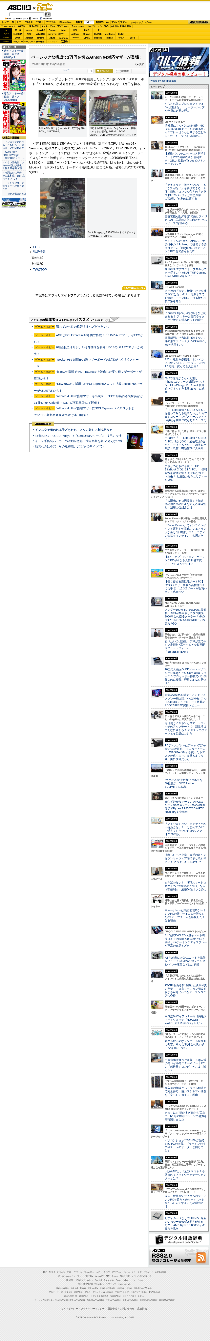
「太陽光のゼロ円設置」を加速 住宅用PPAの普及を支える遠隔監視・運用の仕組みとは (185, 504)
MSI (75, 30)
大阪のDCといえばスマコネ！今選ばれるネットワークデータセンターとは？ (185, 1175)
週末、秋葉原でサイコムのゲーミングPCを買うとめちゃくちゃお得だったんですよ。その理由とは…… (185, 1201)
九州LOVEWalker (130, 1300)
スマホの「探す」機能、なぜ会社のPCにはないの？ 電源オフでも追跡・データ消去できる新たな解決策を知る (185, 296)
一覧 (90, 71)
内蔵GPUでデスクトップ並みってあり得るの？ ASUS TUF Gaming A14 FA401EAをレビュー (186, 273)
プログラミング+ (94, 26)
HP (98, 30)
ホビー (89, 22)
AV (107, 22)
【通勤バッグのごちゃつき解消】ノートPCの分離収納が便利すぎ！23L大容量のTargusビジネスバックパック (185, 158)
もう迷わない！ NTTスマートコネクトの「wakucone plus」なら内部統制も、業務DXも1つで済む (185, 886)
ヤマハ (121, 38)
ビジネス (28, 22)
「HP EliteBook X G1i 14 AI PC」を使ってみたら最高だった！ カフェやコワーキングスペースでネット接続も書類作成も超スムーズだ (186, 415)
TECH (39, 22)
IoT (19, 22)
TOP (45, 1272)
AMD (29, 34)
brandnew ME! (64, 41)
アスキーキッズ (8, 26)
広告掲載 (142, 1308)
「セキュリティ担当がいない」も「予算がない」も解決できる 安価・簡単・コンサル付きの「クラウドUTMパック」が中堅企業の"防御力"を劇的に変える (185, 191)
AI (13, 22)
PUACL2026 (126, 26)
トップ (5, 22)
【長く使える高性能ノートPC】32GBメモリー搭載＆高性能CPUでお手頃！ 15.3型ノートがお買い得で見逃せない (186, 586)
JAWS (17, 38)
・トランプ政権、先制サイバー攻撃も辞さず (13, 186)
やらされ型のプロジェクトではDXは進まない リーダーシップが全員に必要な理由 (185, 107)
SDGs (106, 26)
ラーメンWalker (42, 1300)
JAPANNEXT (40, 41)
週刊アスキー (63, 26)
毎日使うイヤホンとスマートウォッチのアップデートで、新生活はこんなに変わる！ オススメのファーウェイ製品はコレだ (186, 728)
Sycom (52, 30)
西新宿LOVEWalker (95, 1300)
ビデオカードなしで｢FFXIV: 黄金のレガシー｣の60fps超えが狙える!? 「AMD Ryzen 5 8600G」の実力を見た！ (185, 1223)
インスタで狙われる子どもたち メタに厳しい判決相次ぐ (73, 430)
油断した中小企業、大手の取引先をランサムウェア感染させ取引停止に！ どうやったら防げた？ (185, 858)
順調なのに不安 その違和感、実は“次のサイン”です (70, 446)
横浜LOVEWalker (77, 1300)
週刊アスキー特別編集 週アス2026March (14, 96)
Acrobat (29, 38)
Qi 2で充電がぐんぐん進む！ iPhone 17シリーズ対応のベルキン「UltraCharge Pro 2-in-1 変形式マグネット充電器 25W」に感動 (185, 385)
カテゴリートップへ (134, 288)
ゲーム (148, 22)
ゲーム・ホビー (45, 7)
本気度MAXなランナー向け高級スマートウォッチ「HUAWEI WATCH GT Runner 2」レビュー (186, 1020)
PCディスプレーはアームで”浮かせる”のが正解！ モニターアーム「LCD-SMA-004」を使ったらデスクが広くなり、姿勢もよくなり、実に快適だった (185, 752)
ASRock (75, 34)
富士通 (18, 30)
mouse (29, 30)
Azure (52, 38)
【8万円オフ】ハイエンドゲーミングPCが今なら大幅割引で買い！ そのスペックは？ (185, 560)
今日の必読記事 (70, 1296)
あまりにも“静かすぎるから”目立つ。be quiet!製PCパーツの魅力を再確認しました (186, 1116)
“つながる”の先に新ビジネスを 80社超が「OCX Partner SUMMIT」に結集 (185, 783)
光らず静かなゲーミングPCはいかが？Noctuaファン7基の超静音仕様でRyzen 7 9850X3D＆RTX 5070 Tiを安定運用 (185, 807)
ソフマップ (52, 42)
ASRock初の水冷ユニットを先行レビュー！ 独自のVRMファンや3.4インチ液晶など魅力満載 (185, 961)
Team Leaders (106, 1292)
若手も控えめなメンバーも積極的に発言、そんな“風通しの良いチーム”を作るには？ (185, 1044)
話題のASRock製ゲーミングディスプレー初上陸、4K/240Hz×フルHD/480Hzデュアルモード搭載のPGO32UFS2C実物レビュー (185, 700)
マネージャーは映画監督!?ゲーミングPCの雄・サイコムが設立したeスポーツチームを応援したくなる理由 (185, 915)
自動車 (79, 22)
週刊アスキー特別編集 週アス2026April (14, 54)
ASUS (87, 30)
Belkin (121, 34)
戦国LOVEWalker (166, 1300)
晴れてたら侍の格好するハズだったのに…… (86, 326)
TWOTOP (40, 269)
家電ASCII (34, 26)
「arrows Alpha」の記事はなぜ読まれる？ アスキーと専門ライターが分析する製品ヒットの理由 (185, 317)
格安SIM (21, 26)
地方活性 (115, 26)
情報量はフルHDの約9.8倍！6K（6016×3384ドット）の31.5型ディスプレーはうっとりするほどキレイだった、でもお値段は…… (185, 130)
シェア (66, 70)
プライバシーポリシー (93, 1308)
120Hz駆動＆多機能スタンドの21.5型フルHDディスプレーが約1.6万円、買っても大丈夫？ (185, 363)
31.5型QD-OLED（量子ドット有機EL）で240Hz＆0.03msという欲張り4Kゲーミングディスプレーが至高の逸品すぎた (186, 940)
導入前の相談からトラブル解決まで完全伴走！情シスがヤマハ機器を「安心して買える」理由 (185, 1091)
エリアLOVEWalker (59, 1300)
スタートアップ (136, 22)
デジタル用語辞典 (100, 1296)
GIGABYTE (52, 34)
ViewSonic (110, 34)
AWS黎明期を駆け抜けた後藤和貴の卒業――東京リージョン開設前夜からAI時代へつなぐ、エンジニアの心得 (186, 990)
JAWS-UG (80, 1280)
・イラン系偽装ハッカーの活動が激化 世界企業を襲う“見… (14, 165)
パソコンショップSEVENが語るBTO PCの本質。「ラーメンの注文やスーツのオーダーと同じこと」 (185, 1145)
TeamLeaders (78, 26)
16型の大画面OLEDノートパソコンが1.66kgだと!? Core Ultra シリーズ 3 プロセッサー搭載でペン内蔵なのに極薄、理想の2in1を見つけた (186, 676)
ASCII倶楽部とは (17, 193)
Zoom (132, 38)
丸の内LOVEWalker (148, 1300)
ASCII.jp (19, 7)
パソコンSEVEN (64, 30)
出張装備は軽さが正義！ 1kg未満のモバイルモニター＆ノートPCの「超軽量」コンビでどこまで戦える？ (185, 1065)
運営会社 (112, 1308)
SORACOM (93, 1288)
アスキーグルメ (48, 26)
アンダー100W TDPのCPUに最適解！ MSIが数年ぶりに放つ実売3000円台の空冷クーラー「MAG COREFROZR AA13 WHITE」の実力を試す (185, 616)
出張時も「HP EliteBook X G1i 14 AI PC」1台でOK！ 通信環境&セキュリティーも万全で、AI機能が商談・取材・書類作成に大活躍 (185, 443)
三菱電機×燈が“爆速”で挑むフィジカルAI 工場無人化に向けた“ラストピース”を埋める (186, 220)
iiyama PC (99, 1276)
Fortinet (109, 38)
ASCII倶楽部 (199, 22)
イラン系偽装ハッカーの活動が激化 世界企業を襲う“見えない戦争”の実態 (85, 441)
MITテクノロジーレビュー (134, 1296)
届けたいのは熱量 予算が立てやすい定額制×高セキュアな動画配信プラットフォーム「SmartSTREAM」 (185, 646)
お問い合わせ (127, 1308)
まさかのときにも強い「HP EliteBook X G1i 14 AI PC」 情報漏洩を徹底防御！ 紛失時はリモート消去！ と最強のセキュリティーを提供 (186, 472)
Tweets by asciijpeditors (162, 80)
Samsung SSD (63, 1288)
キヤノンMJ (29, 42)
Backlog (98, 38)
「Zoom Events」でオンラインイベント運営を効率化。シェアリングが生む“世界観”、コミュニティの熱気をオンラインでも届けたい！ (185, 532)
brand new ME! (124, 1284)
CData (87, 38)
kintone (40, 38)
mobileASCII (115, 1296)
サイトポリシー (69, 1308)
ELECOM (17, 34)
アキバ (114, 22)
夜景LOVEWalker (113, 1300)
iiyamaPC (41, 30)
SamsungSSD (61, 33)
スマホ (123, 22)
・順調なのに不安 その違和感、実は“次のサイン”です (14, 175)
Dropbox (75, 38)
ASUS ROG (40, 34)
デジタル (50, 22)
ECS (36, 247)
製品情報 (39, 251)
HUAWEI (98, 34)
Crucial (86, 34)
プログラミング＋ (123, 1292)
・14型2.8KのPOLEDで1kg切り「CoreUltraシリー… (14, 155)
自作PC (99, 22)
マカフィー (18, 42)
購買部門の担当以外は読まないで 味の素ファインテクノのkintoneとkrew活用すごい (187, 341)
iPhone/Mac (65, 22)
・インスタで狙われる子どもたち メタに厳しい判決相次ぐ (13, 144)
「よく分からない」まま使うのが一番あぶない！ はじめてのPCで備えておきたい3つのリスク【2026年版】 (185, 829)
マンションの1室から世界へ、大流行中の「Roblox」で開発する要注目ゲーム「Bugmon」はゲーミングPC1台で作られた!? (186, 246)
